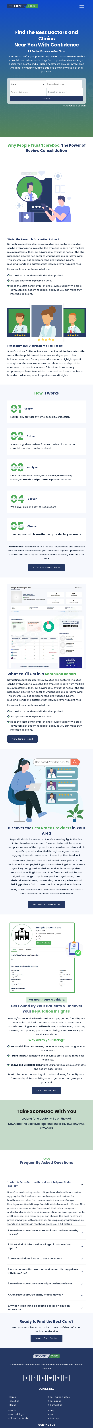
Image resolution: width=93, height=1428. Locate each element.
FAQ (52, 1414)
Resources (55, 1401)
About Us (14, 1401)
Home (13, 1397)
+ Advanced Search (74, 105)
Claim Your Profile (46, 1090)
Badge (13, 1405)
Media (13, 1410)
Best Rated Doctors (60, 1397)
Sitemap (54, 1418)
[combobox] (64, 84)
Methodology (17, 1414)
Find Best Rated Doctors (46, 904)
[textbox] (20, 92)
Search (46, 98)
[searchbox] (59, 84)
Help (52, 1410)
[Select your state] (28, 84)
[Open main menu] (82, 6)
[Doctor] (65, 92)
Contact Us (56, 1405)
